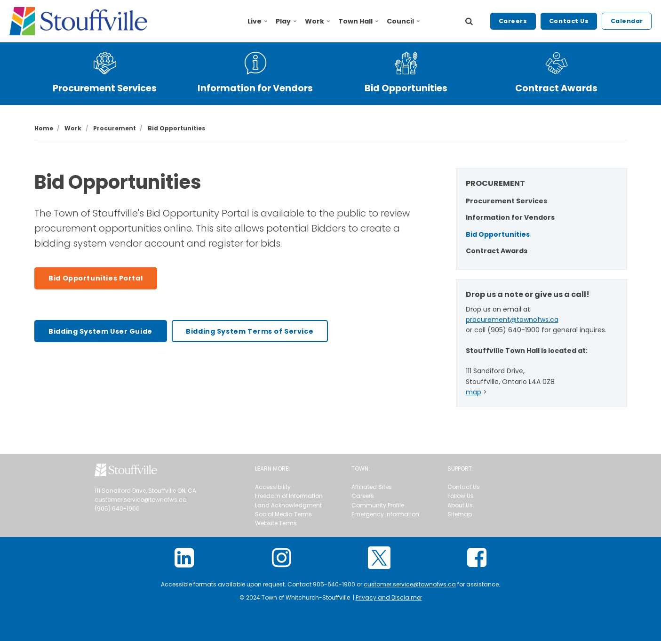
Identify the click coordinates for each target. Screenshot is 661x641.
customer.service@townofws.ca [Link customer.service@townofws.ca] (410, 584)
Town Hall (358, 21)
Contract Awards (556, 88)
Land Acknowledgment (288, 505)
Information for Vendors (255, 88)
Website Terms (276, 523)
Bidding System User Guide (100, 331)
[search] (469, 21)
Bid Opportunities (406, 88)
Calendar (627, 21)
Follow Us (460, 496)
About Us (460, 505)
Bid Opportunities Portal (95, 278)
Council (403, 21)
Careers (513, 21)
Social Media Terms (283, 514)
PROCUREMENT (495, 183)
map (473, 392)
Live (257, 21)
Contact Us (569, 21)
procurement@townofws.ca (512, 319)
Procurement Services (105, 88)
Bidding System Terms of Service (249, 331)
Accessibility (273, 487)
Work (317, 21)
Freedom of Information (289, 496)
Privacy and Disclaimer (389, 597)
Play (286, 21)
